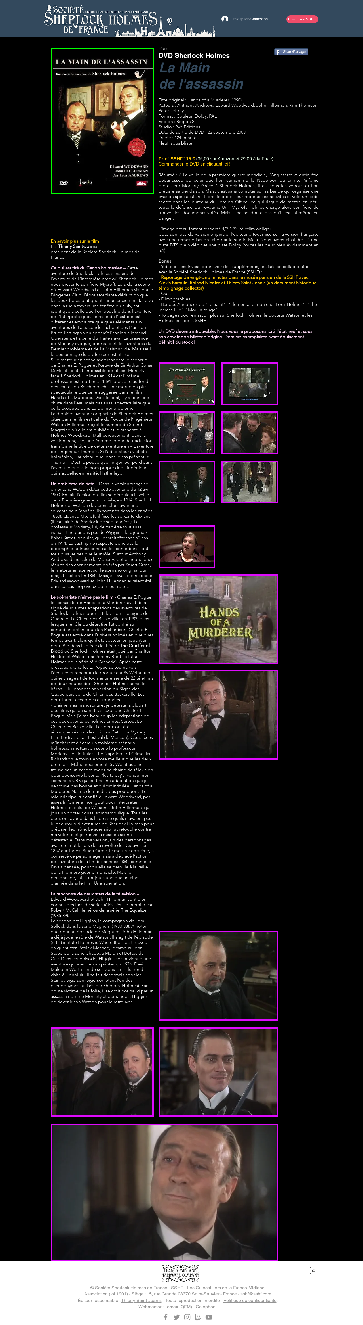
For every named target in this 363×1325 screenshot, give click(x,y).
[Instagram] (187, 1317)
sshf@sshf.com (255, 1294)
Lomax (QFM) (178, 1306)
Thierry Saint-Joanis (141, 1300)
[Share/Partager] (291, 51)
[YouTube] (209, 1317)
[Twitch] (198, 1317)
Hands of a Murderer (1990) (214, 100)
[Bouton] (101, 18)
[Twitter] (176, 1317)
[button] (102, 121)
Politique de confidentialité (250, 1300)
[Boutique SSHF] (302, 19)
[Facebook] (166, 1317)
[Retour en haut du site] (313, 1270)
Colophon (206, 1306)
